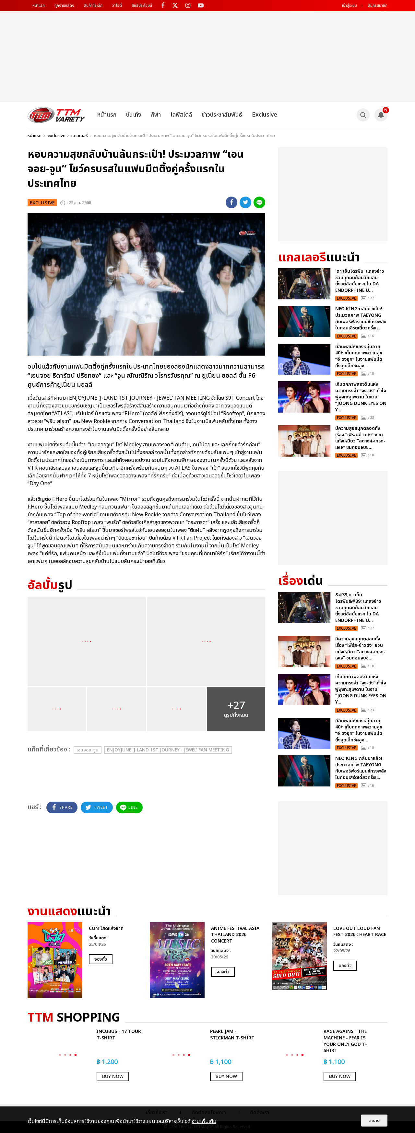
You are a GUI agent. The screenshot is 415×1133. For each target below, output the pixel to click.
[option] (85, 960)
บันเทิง (133, 114)
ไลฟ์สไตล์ (181, 114)
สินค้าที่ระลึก (93, 5)
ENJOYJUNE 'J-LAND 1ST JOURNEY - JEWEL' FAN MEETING (168, 750)
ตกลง (374, 1120)
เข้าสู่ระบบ (349, 5)
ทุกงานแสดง (64, 5)
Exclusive (264, 114)
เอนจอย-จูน (88, 750)
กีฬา (156, 114)
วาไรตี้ (117, 5)
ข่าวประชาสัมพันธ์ (222, 114)
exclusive (56, 136)
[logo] (57, 115)
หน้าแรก (38, 5)
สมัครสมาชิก (377, 5)
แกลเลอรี (79, 136)
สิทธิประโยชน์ (142, 5)
